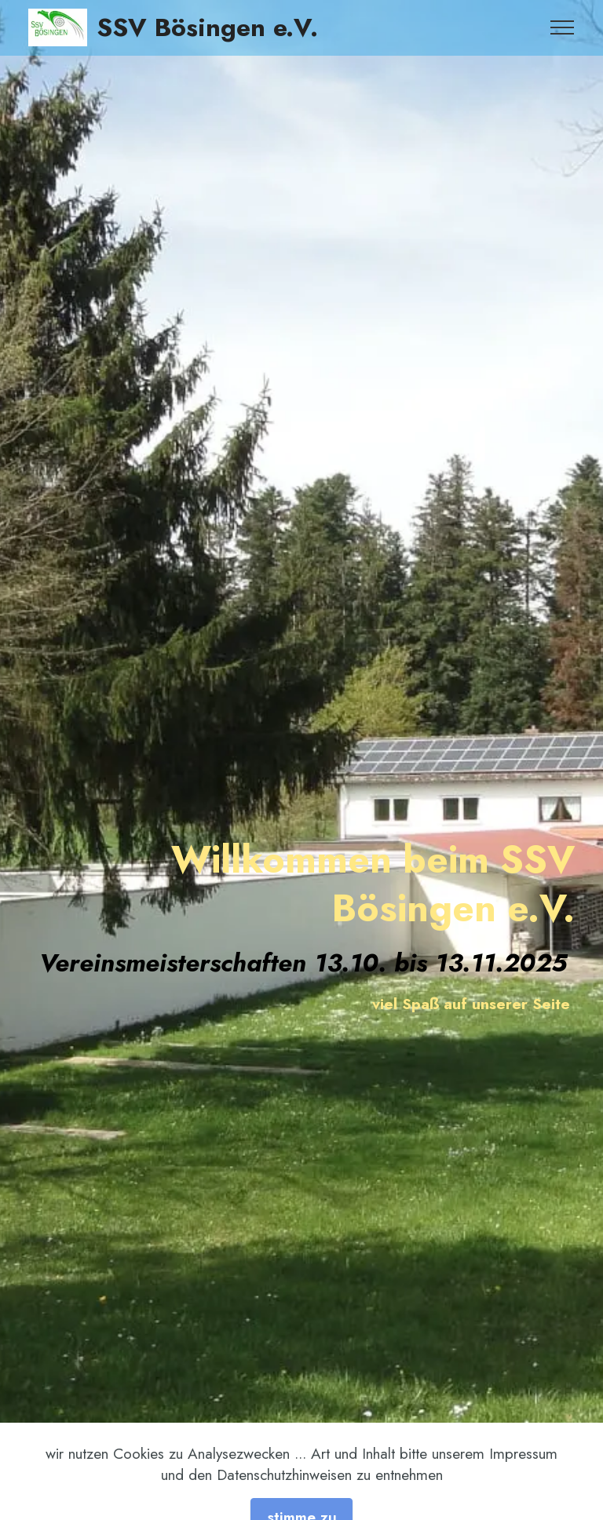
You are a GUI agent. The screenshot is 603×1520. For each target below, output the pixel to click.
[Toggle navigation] (562, 27)
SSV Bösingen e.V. (207, 27)
